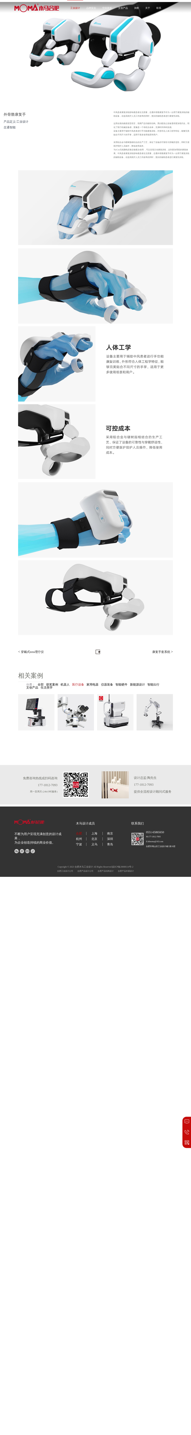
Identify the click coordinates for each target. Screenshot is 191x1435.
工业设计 (75, 8)
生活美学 (47, 687)
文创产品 (123, 8)
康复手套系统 (162, 651)
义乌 (94, 844)
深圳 (110, 838)
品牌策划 (91, 8)
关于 (147, 8)
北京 (94, 838)
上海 (94, 833)
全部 (41, 684)
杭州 (79, 838)
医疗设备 (78, 684)
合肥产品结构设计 (106, 871)
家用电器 (92, 684)
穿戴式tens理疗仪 (31, 651)
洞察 (136, 8)
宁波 (79, 844)
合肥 (79, 833)
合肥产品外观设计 (126, 871)
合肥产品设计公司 (85, 871)
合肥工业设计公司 (65, 871)
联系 (158, 8)
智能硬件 (121, 684)
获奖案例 (52, 684)
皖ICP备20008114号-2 (122, 867)
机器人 (65, 684)
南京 (110, 833)
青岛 (110, 844)
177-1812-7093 (168, 23)
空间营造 (107, 8)
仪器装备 (107, 684)
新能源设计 (137, 684)
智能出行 (153, 684)
